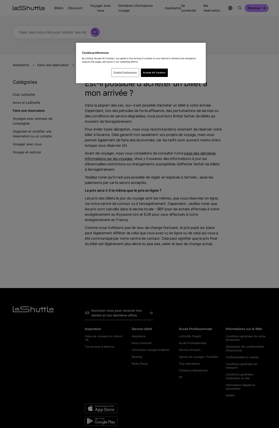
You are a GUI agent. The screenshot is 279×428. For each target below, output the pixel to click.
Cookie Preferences (125, 72)
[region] (141, 63)
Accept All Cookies (154, 72)
